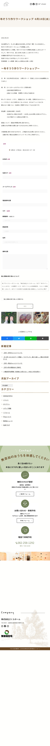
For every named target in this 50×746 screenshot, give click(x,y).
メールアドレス (25, 189)
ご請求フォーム (25, 494)
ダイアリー (6, 404)
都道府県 (25, 229)
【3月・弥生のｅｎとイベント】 (13, 363)
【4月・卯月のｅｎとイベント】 (13, 353)
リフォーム (6, 413)
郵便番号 (25, 218)
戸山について (7, 417)
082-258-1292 (26, 543)
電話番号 (25, 202)
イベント (6, 400)
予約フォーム (25, 521)
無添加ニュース (7, 421)
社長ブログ (6, 425)
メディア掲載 (7, 408)
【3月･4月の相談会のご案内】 (12, 367)
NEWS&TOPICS (7, 396)
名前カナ (25, 175)
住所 (25, 240)
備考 (25, 260)
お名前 (25, 161)
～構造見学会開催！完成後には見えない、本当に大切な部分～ (22, 372)
